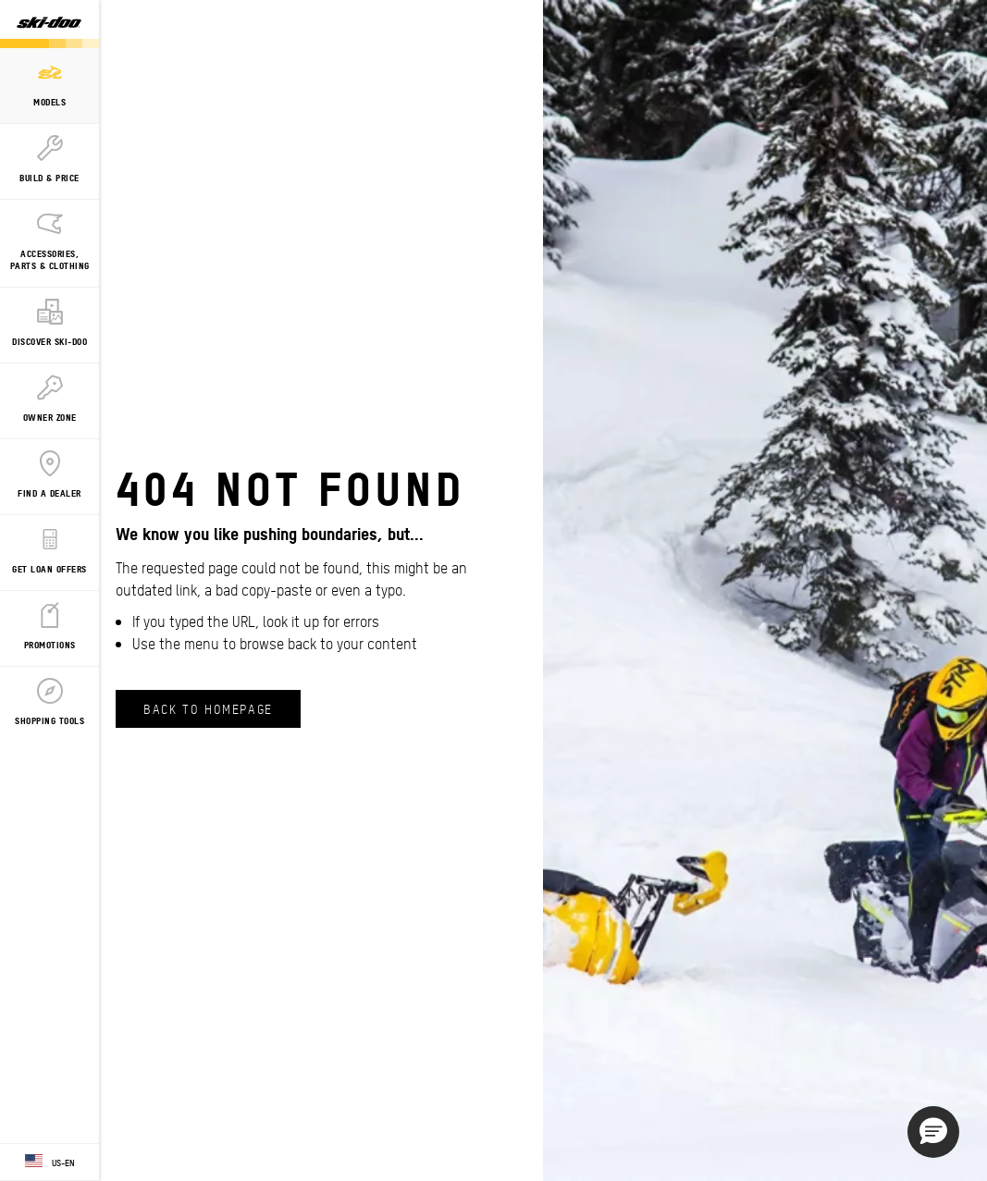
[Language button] (49, 1162)
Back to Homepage (208, 708)
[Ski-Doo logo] (49, 24)
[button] (933, 1132)
